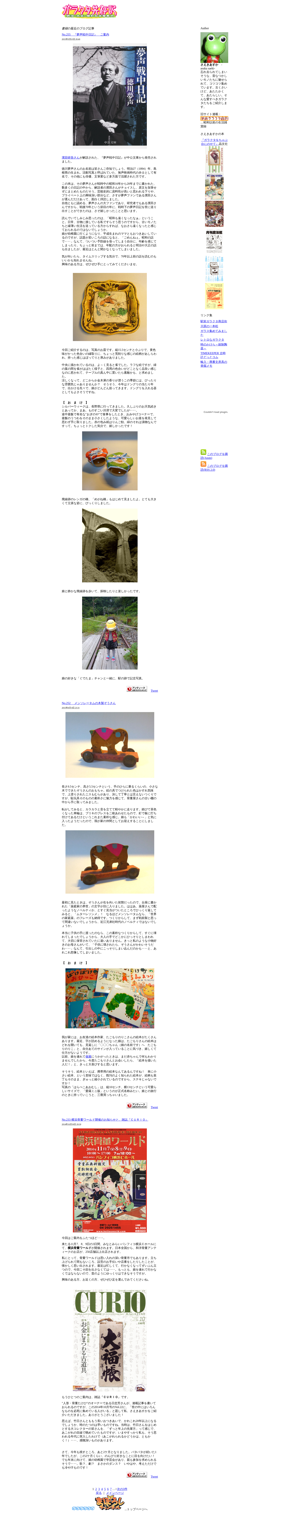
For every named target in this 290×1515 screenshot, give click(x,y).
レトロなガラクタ (212, 339)
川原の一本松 (209, 326)
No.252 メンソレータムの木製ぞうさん (89, 703)
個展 (88, 1056)
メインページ (115, 1492)
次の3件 (122, 1489)
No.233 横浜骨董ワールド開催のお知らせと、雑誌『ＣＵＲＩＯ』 (105, 1119)
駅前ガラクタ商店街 (213, 321)
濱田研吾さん (71, 157)
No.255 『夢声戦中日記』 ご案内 (85, 34)
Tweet (154, 690)
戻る (99, 1492)
